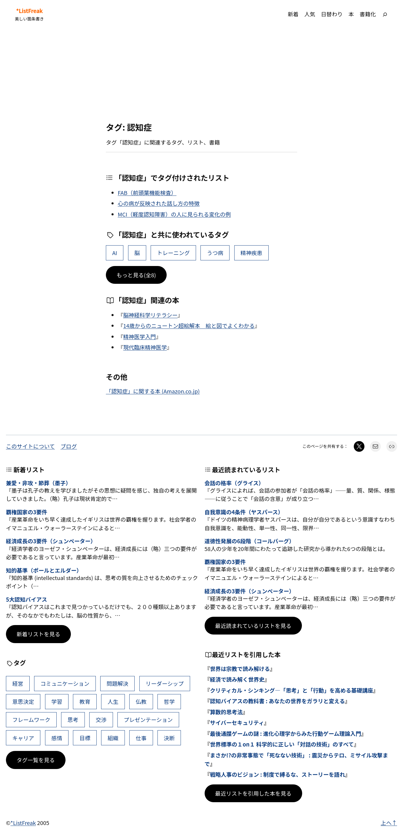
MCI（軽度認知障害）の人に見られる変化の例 (174, 214)
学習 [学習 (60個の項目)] (56, 701)
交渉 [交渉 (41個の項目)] (100, 719)
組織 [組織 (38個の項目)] (113, 738)
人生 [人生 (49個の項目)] (113, 701)
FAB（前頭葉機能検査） (147, 192)
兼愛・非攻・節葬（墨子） (38, 483)
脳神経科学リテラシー (150, 315)
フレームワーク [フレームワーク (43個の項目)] (31, 719)
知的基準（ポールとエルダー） (44, 570)
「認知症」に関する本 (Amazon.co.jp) (153, 391)
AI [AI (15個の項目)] (114, 253)
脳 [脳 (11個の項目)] (137, 253)
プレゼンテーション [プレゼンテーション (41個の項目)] (148, 719)
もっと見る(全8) (136, 275)
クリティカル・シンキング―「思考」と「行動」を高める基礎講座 (291, 690)
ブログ (68, 446)
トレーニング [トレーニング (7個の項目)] (173, 253)
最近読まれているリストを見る (253, 625)
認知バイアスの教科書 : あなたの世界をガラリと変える (277, 701)
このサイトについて (30, 446)
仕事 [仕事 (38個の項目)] (141, 738)
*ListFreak (29, 11)
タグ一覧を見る (36, 760)
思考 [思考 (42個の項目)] (73, 719)
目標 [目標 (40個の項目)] (84, 738)
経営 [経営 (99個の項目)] (17, 683)
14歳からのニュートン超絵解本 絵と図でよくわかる (188, 325)
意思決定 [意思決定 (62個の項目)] (23, 701)
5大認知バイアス (26, 599)
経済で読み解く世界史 (237, 679)
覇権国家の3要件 (26, 512)
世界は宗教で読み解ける (240, 668)
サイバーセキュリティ (237, 722)
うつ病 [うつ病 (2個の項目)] (215, 253)
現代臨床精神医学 (145, 347)
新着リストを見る (38, 634)
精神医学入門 (139, 336)
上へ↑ (389, 822)
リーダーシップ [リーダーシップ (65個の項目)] (165, 683)
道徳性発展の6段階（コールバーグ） (249, 541)
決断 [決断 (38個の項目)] (169, 738)
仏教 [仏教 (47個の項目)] (141, 701)
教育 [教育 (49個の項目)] (84, 701)
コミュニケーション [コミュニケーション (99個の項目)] (64, 683)
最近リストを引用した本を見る (253, 793)
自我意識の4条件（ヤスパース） (244, 512)
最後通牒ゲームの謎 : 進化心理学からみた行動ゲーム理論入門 (285, 733)
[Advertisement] (202, 75)
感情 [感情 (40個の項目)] (56, 738)
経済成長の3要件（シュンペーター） (51, 541)
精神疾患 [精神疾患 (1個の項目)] (251, 253)
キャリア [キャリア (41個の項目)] (23, 738)
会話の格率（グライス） (234, 483)
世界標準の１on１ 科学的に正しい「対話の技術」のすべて (282, 744)
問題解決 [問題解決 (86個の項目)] (117, 683)
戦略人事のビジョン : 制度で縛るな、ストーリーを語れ (277, 774)
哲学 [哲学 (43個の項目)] (169, 701)
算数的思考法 (226, 712)
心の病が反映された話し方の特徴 (159, 203)
